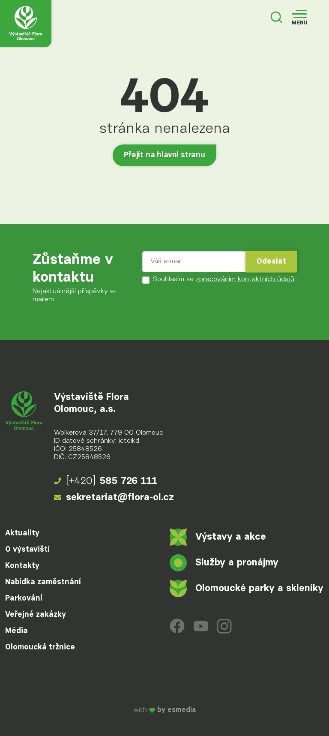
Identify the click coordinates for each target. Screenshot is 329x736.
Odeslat (271, 261)
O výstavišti (27, 549)
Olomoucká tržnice (40, 647)
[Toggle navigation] (299, 18)
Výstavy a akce (218, 537)
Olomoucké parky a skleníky (246, 588)
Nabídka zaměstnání (43, 582)
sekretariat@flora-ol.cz (114, 498)
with (164, 710)
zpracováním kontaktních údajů (245, 279)
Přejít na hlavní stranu (164, 155)
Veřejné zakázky (35, 615)
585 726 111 (106, 481)
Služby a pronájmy (224, 562)
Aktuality (22, 533)
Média (16, 631)
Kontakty (22, 566)
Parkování (23, 598)
